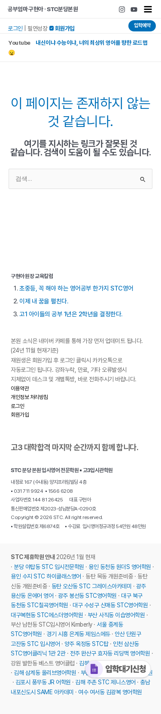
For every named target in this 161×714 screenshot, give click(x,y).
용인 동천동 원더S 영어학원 (119, 566)
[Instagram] (121, 9)
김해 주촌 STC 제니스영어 (105, 682)
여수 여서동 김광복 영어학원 (110, 692)
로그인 (15, 28)
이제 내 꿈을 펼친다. (43, 301)
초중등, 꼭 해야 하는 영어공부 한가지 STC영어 (76, 288)
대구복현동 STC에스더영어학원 (47, 615)
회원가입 (20, 414)
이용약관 (20, 388)
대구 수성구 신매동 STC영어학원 (110, 605)
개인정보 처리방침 (29, 397)
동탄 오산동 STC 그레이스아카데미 (92, 586)
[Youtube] (134, 9)
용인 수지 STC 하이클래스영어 (46, 576)
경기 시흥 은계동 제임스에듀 (78, 634)
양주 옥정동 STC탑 (86, 643)
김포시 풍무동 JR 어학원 (43, 682)
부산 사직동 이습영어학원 (116, 615)
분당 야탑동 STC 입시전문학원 (49, 566)
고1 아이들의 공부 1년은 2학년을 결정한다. (70, 314)
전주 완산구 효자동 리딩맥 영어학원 (110, 653)
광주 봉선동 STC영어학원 (87, 595)
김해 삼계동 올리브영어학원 (45, 672)
